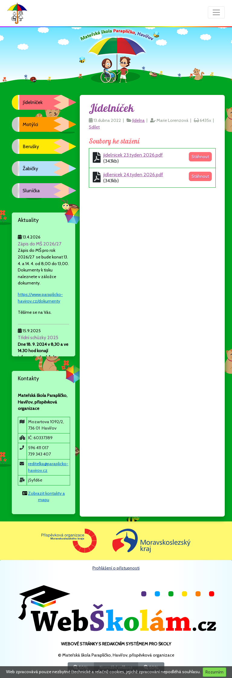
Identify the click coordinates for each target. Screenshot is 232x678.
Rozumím (214, 672)
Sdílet (94, 127)
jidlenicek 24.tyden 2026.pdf (133, 174)
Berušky (31, 146)
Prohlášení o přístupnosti (116, 568)
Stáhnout (200, 156)
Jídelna (138, 120)
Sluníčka (31, 190)
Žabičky (30, 168)
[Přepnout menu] (216, 12)
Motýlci (30, 124)
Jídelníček (33, 102)
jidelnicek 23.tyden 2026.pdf (133, 155)
